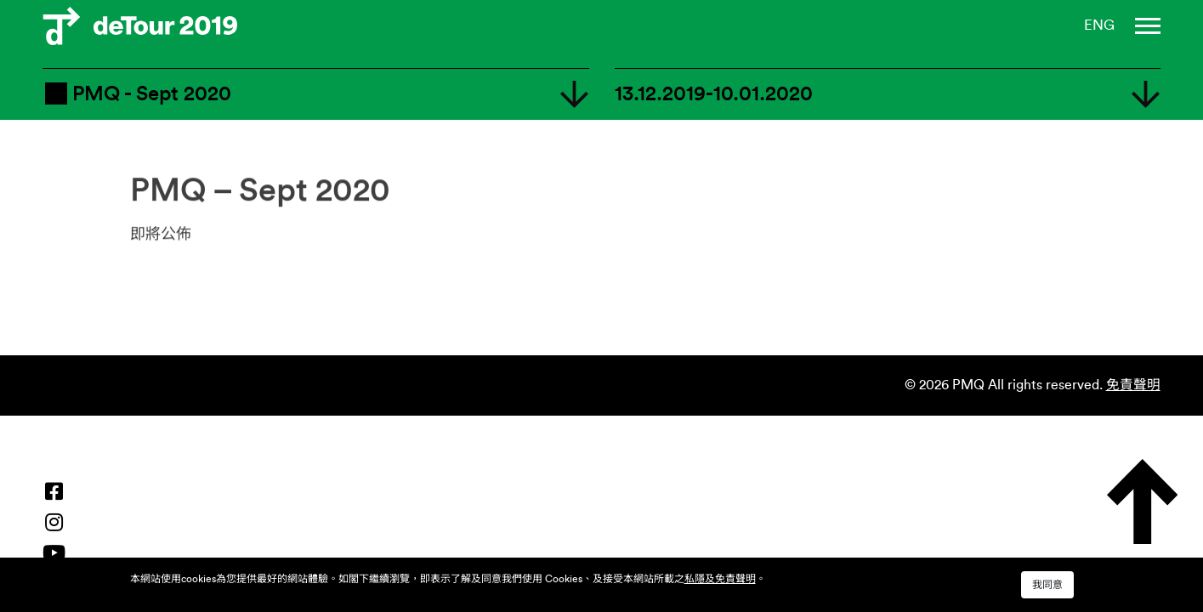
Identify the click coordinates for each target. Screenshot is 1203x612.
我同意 (1047, 585)
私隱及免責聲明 (720, 579)
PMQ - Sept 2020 (137, 93)
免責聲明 (1133, 385)
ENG (1099, 25)
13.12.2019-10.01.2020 (714, 94)
